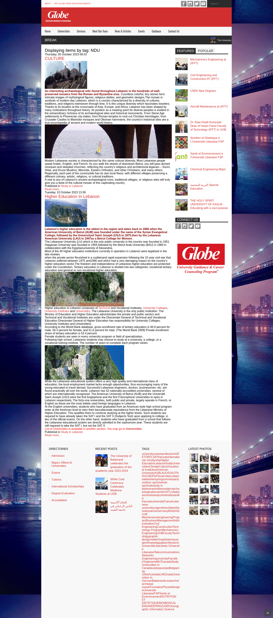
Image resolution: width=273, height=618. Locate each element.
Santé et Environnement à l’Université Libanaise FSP (206, 155)
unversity (162, 558)
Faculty (167, 533)
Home (48, 31)
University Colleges (155, 307)
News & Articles (123, 31)
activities (157, 488)
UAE (162, 574)
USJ (168, 472)
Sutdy (169, 463)
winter (151, 479)
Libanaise (160, 545)
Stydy (175, 561)
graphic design (150, 538)
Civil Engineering (150, 525)
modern (167, 488)
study (156, 495)
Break (51, 40)
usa (154, 568)
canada (167, 561)
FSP (156, 593)
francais (163, 457)
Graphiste (164, 539)
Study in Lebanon (72, 186)
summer (168, 479)
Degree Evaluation (63, 493)
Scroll (267, 612)
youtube (203, 4)
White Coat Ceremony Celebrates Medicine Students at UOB (109, 486)
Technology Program (160, 528)
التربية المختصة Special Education (204, 186)
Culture (163, 466)
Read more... (53, 189)
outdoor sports (151, 482)
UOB (160, 533)
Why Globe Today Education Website (72, 4)
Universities (64, 31)
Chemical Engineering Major (208, 169)
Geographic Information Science (160, 608)
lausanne (151, 510)
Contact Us (173, 31)
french (166, 507)
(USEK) (166, 606)
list (146, 574)
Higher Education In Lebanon (72, 196)
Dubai (169, 574)
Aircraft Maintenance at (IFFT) (209, 106)
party (176, 479)
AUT (174, 472)
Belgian (173, 568)
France (168, 501)
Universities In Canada (150, 566)
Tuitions (56, 479)
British (172, 510)
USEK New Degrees (203, 90)
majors (158, 507)
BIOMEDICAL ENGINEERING (159, 604)
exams (163, 476)
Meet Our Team (100, 31)
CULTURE (55, 58)
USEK (150, 476)
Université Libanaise (149, 592)
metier (154, 539)
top (158, 568)
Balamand (158, 580)
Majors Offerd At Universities (61, 464)
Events (141, 31)
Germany (162, 510)
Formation (156, 587)
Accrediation (59, 500)
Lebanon (159, 463)
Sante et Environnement (156, 595)
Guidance (156, 31)
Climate (154, 466)
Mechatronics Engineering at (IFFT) (208, 61)
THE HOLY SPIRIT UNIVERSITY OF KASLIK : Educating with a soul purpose (209, 204)
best (172, 507)
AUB (157, 472)
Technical (104, 307)
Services (81, 31)
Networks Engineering (149, 557)
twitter (197, 4)
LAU (163, 472)
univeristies (167, 495)
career (158, 453)
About (48, 4)
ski (151, 485)
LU (171, 491)
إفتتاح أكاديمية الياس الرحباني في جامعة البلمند (121, 506)
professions (172, 542)
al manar (147, 585)
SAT (156, 476)
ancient (157, 491)
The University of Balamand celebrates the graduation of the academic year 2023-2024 (113, 463)
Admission (58, 455)
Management (165, 520)
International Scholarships (67, 486)
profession (168, 453)
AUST (166, 491)
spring (159, 479)
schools (148, 495)
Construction (165, 526)
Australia (153, 574)
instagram (190, 4)
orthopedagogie (155, 542)
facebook (184, 4)
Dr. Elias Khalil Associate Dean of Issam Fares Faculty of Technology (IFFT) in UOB (208, 126)
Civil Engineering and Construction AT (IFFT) (204, 77)
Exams (55, 472)
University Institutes (57, 311)
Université (148, 545)
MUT (159, 561)
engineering (165, 517)
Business (151, 520)
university (148, 453)
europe (164, 568)
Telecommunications (167, 552)
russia (168, 580)
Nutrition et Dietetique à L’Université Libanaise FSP (207, 139)
